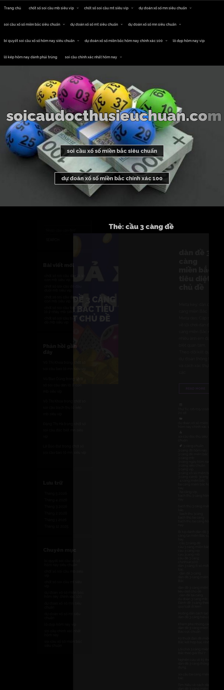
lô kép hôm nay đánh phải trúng (30, 57)
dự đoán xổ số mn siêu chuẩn (163, 8)
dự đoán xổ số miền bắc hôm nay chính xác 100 (123, 41)
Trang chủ (12, 8)
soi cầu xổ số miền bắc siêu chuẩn (32, 24)
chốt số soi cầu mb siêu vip (51, 8)
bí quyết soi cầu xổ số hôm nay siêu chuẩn (39, 41)
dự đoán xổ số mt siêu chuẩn (94, 24)
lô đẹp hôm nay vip (189, 41)
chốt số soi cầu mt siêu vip (106, 8)
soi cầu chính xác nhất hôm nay (91, 57)
